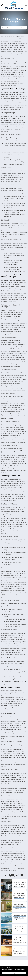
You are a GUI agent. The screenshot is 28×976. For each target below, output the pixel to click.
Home (14, 17)
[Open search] (2, 5)
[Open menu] (26, 5)
